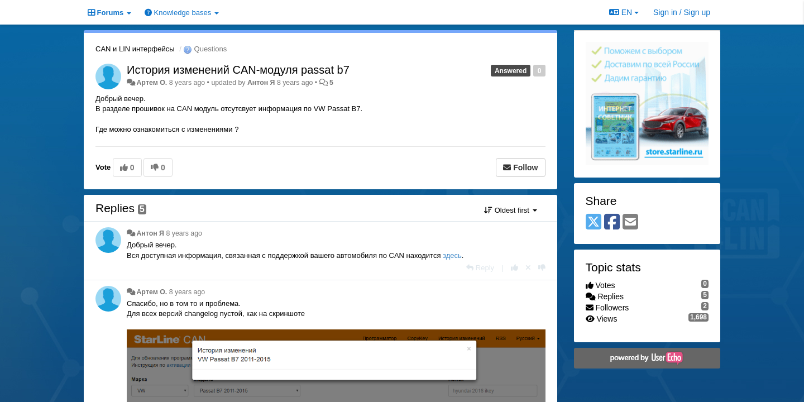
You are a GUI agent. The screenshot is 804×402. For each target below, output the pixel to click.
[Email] (630, 222)
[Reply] (480, 268)
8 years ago (184, 233)
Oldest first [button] (510, 210)
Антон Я (261, 83)
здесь (452, 255)
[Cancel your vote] (528, 268)
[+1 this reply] (514, 268)
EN (624, 12)
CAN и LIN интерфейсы (135, 49)
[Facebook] (612, 222)
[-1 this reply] (541, 268)
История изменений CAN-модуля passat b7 (238, 70)
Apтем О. (151, 83)
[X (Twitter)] (593, 222)
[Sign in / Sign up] (682, 12)
